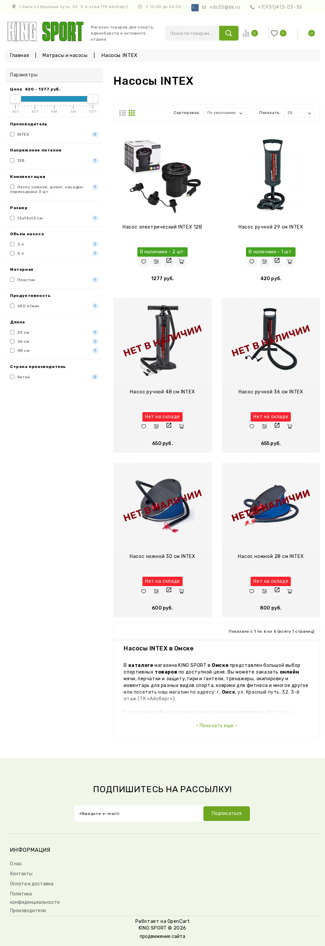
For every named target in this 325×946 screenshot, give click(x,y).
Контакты (21, 874)
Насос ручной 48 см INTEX (162, 392)
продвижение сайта (162, 936)
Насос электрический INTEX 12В (162, 227)
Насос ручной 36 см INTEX (271, 392)
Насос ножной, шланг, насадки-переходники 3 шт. (54, 189)
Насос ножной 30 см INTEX (162, 556)
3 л (54, 244)
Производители (28, 910)
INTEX (54, 134)
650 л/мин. (54, 306)
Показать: (269, 112)
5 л (54, 253)
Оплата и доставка (31, 884)
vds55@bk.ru (225, 7)
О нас (16, 864)
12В (54, 160)
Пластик (54, 279)
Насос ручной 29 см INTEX (271, 227)
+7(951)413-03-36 (280, 7)
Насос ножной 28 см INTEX (271, 556)
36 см (54, 341)
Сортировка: (187, 112)
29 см (54, 332)
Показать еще (217, 726)
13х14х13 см (54, 218)
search (228, 33)
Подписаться (227, 813)
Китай (54, 377)
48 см (54, 350)
